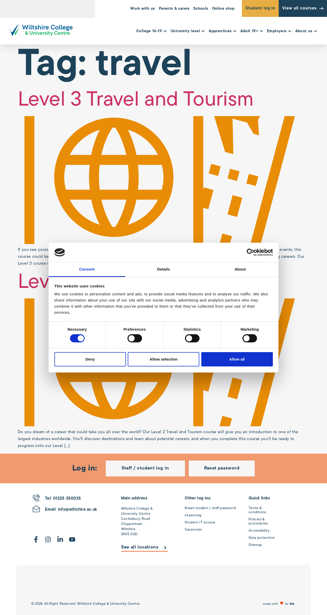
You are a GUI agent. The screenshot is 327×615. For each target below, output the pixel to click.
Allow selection (163, 359)
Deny (90, 359)
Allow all (237, 359)
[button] (279, 603)
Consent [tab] (87, 269)
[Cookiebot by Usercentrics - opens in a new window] (250, 252)
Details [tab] (163, 269)
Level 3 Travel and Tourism (136, 100)
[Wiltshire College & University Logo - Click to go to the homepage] (41, 30)
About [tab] (240, 269)
